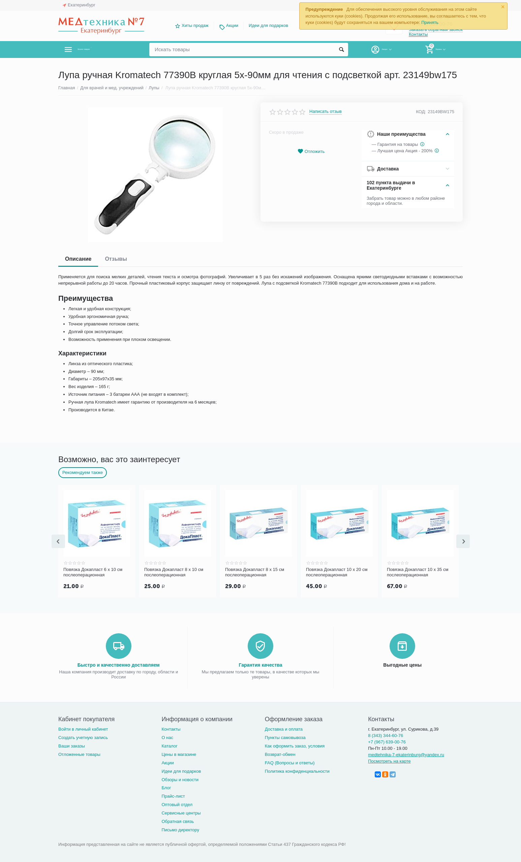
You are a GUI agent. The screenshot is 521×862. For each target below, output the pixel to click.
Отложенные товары (79, 753)
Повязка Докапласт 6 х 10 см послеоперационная (92, 572)
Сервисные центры (181, 812)
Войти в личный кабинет (83, 728)
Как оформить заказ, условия (295, 745)
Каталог (169, 745)
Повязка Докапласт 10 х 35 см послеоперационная (417, 572)
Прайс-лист (173, 795)
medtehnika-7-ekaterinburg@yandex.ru (406, 754)
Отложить (311, 151)
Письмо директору (180, 829)
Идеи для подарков (268, 25)
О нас (167, 736)
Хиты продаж (195, 25)
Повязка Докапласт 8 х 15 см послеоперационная (254, 572)
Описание (78, 259)
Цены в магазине (178, 753)
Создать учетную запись (83, 736)
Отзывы (116, 259)
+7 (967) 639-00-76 (387, 741)
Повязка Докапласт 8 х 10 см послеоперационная (173, 572)
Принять (429, 22)
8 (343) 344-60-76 (385, 734)
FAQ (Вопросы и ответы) (290, 762)
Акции (232, 25)
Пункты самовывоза (285, 736)
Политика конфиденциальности (297, 770)
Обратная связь (177, 820)
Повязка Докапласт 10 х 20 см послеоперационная (336, 572)
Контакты (418, 34)
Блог (166, 787)
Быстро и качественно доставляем (119, 664)
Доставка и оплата (284, 728)
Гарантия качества (260, 664)
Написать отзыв (325, 111)
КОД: (421, 111)
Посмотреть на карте (389, 760)
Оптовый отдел (176, 803)
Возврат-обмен (280, 753)
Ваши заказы (71, 745)
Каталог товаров (98, 49)
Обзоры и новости (179, 778)
